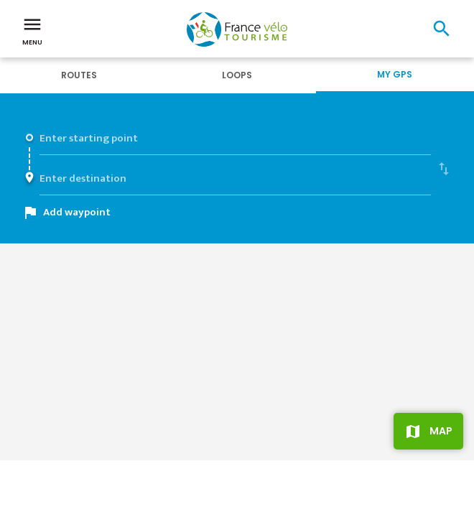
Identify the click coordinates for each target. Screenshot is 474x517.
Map (440, 431)
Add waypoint (77, 212)
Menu (32, 30)
